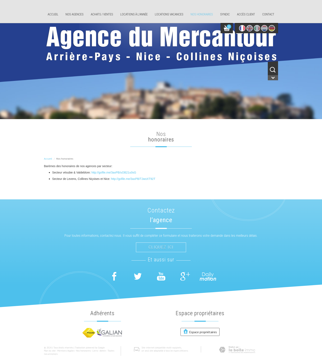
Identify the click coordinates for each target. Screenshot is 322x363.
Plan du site (50, 350)
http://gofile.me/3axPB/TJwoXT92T (133, 178)
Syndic (225, 14)
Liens (95, 350)
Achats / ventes (102, 14)
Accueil (53, 14)
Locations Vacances (169, 14)
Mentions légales (65, 350)
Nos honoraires (202, 14)
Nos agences (75, 14)
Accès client (246, 14)
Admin (103, 350)
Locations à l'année (134, 14)
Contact (268, 14)
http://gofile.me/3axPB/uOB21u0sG (113, 172)
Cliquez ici (161, 247)
